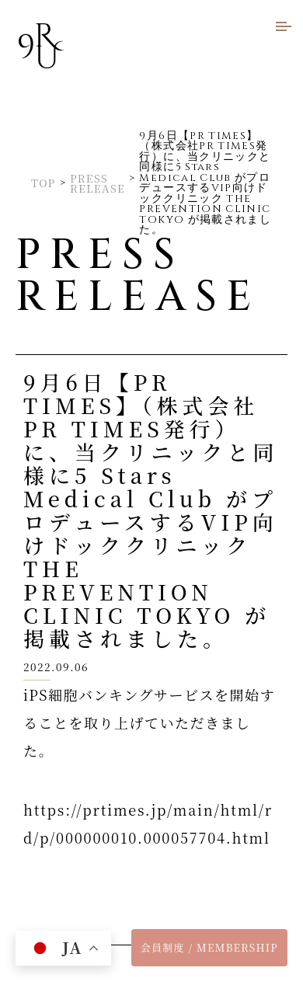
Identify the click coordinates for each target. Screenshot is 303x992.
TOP (43, 183)
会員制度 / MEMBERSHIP (209, 947)
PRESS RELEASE (97, 183)
